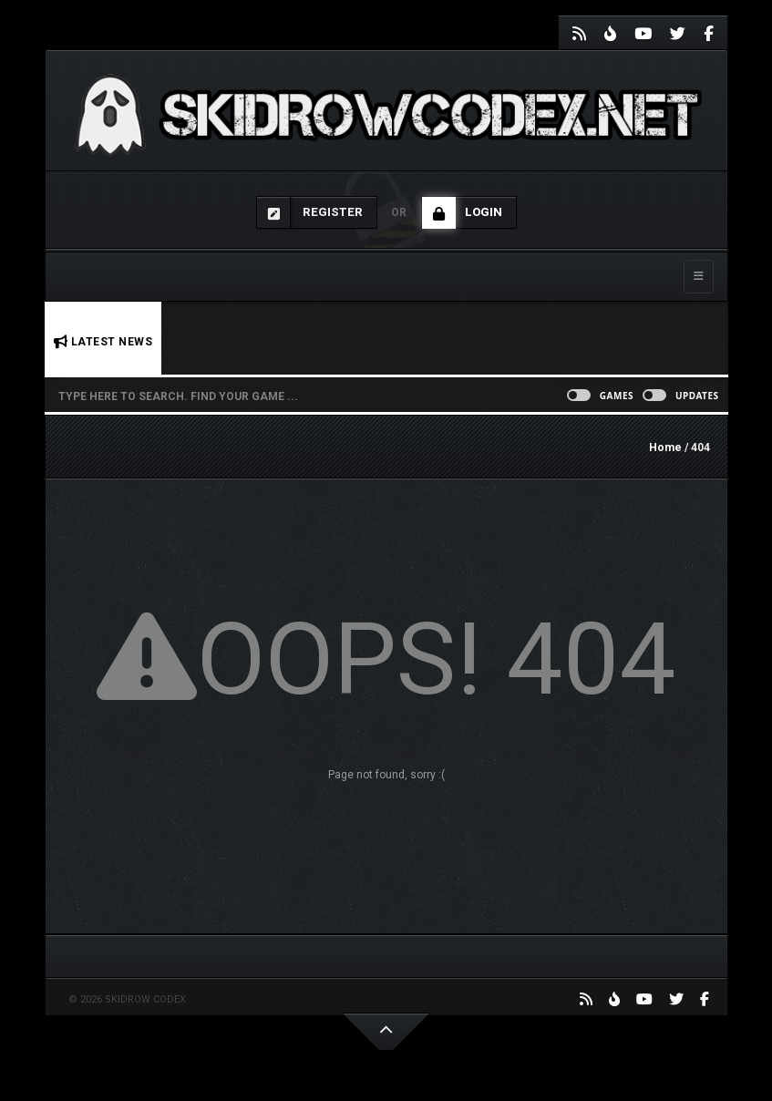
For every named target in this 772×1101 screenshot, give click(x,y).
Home (665, 447)
